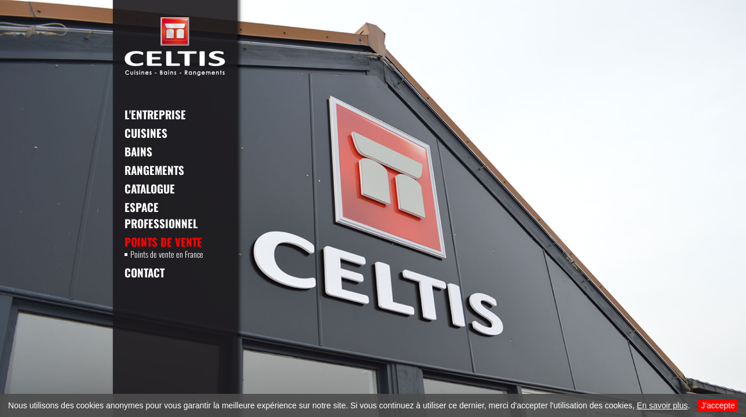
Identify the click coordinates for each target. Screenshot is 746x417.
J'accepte (718, 405)
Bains (138, 151)
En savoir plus (662, 405)
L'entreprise (155, 114)
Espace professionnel (161, 215)
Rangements (154, 170)
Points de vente (163, 241)
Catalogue (150, 188)
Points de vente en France (164, 254)
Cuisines (146, 133)
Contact (144, 272)
